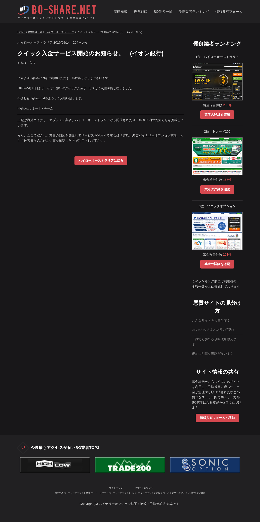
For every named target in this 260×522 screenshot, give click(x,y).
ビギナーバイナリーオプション (115, 493)
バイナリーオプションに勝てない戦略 (186, 493)
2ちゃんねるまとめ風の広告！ (213, 330)
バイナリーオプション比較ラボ (149, 493)
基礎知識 (120, 12)
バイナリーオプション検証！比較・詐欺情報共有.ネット (57, 18)
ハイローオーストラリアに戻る (101, 160)
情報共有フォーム (229, 12)
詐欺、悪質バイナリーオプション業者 (150, 135)
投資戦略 (140, 12)
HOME (21, 32)
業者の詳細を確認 (217, 114)
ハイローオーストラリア (59, 32)
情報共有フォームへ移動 (217, 418)
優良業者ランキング (194, 12)
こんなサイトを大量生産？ (211, 320)
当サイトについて (144, 488)
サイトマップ (116, 488)
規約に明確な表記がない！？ (212, 353)
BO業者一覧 (163, 12)
